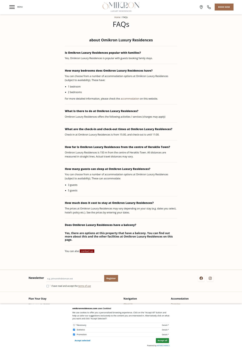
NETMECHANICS (163, 345)
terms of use (84, 285)
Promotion (82, 334)
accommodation (130, 98)
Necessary (81, 325)
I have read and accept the (71, 285)
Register (111, 278)
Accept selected (82, 340)
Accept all (162, 340)
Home (117, 17)
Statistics (81, 329)
